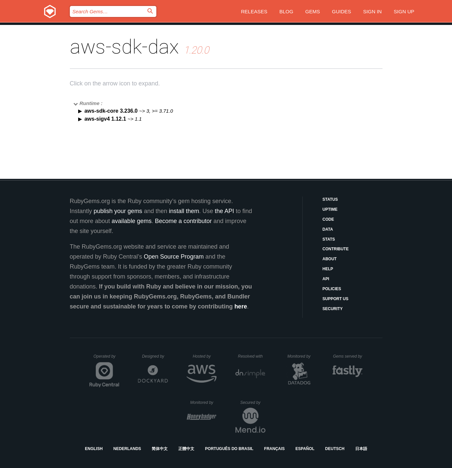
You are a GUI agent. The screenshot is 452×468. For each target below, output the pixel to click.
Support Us (336, 298)
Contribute (336, 249)
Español (304, 448)
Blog (286, 11)
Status (330, 199)
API (326, 279)
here (240, 306)
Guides (341, 11)
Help (328, 269)
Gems (312, 11)
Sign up (404, 11)
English (93, 448)
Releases (254, 11)
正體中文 (186, 448)
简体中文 (160, 448)
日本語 (361, 448)
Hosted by (205, 356)
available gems (132, 221)
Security (333, 308)
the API (224, 211)
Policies (332, 289)
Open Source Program (174, 256)
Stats (329, 239)
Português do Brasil (229, 448)
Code (328, 219)
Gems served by (348, 356)
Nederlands (127, 448)
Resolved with (251, 356)
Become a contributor (183, 221)
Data (328, 229)
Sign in (372, 11)
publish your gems (118, 211)
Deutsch (335, 448)
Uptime (330, 209)
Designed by (155, 356)
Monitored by (300, 356)
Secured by (252, 402)
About (330, 259)
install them (184, 211)
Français (274, 448)
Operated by (106, 358)
